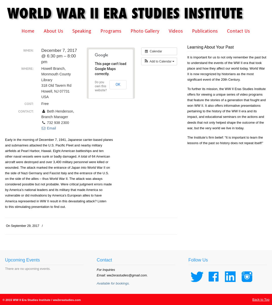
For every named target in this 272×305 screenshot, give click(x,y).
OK (118, 84)
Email (48, 128)
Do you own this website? (101, 86)
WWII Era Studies (129, 13)
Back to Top (260, 299)
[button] (159, 61)
